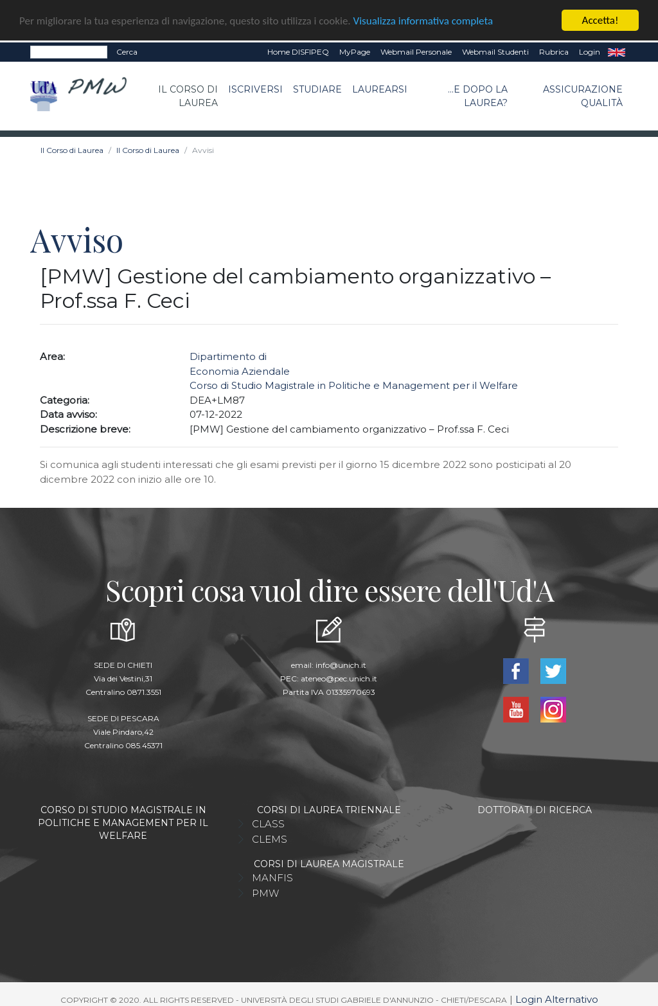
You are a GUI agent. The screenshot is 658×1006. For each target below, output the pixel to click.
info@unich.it (341, 664)
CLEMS (269, 838)
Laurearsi (379, 88)
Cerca (127, 50)
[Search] (68, 50)
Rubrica (554, 50)
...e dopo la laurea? (478, 94)
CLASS (268, 822)
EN (616, 50)
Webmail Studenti (495, 50)
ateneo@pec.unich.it (339, 677)
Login (589, 50)
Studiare (317, 88)
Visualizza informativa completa (423, 19)
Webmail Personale (416, 50)
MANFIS (272, 876)
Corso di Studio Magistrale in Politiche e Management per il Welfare (354, 385)
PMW (265, 892)
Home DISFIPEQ (298, 50)
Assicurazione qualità (583, 94)
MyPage (354, 50)
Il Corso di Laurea (188, 94)
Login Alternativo (556, 998)
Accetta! (600, 19)
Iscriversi (255, 88)
